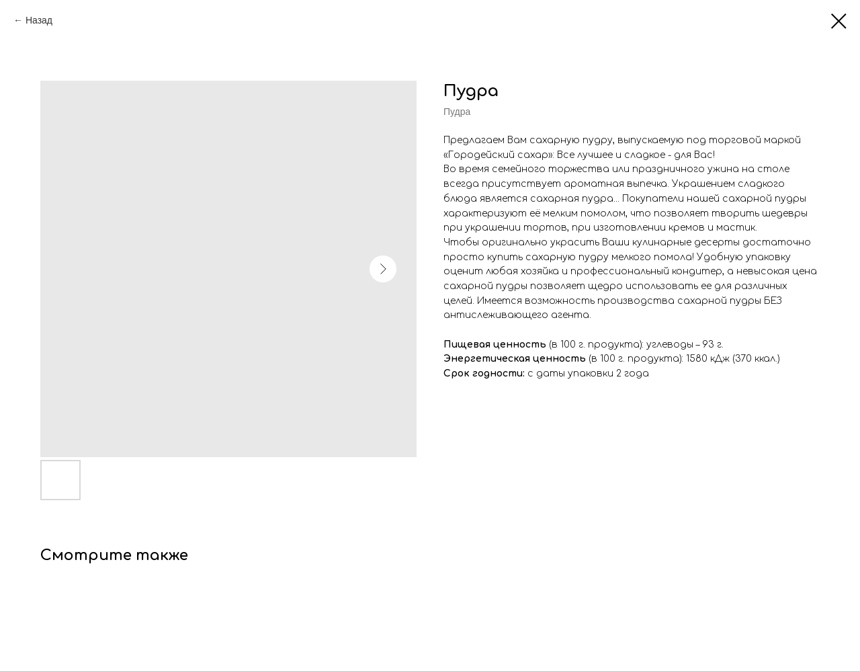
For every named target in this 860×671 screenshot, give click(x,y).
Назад (39, 20)
